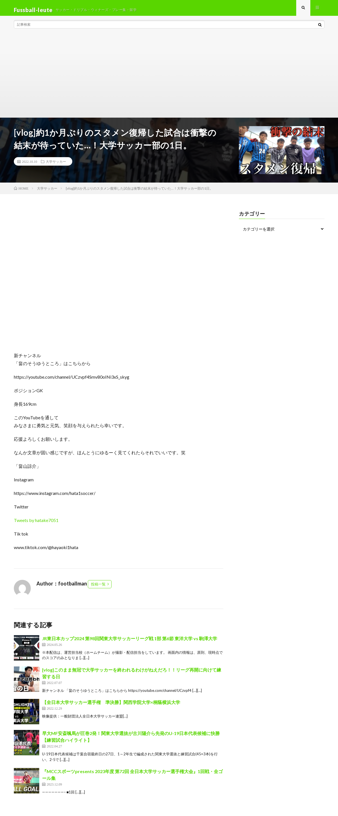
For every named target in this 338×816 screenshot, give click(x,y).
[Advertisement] (169, 79)
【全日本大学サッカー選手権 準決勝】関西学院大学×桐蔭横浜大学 (111, 706)
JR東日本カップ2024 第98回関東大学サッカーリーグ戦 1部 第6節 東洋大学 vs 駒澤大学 (129, 642)
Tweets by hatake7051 (36, 524)
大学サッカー (56, 165)
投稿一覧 (98, 588)
